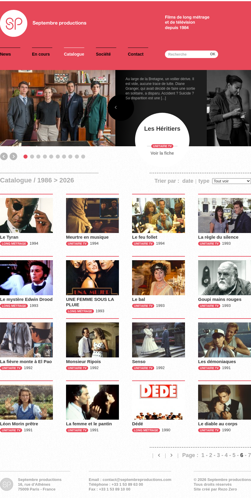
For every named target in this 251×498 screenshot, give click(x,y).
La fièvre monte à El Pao (26, 361)
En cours (41, 54)
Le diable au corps (218, 423)
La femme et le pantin (89, 423)
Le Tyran (9, 237)
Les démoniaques (217, 361)
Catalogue (74, 54)
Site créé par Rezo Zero (215, 489)
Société (103, 54)
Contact (135, 54)
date (187, 181)
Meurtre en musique (87, 237)
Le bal (138, 299)
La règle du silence (218, 237)
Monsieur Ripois (83, 361)
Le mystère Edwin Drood (26, 299)
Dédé (137, 423)
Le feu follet (144, 237)
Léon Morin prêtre (19, 423)
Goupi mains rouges (219, 299)
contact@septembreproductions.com (136, 479)
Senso (139, 361)
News (5, 54)
